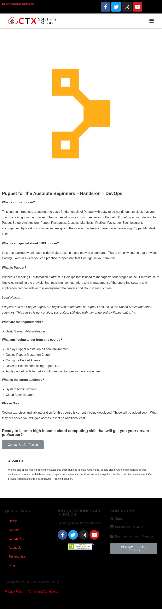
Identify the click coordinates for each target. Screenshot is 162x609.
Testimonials (17, 556)
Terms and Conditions (43, 591)
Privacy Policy (14, 591)
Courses (14, 530)
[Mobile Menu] (151, 21)
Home (13, 521)
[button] (23, 444)
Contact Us (16, 538)
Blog (12, 565)
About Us (15, 547)
